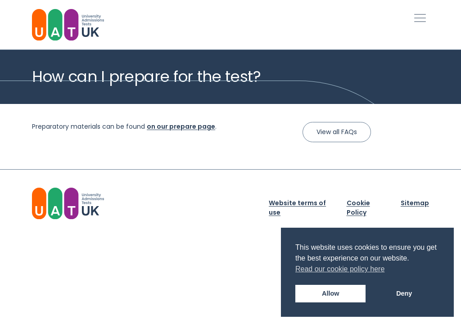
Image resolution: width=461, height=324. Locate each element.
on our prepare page (181, 126)
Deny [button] (404, 293)
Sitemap (415, 202)
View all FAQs (336, 131)
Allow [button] (330, 293)
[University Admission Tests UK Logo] (68, 203)
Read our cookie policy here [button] (339, 269)
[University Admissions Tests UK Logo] (68, 24)
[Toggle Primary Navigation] (420, 18)
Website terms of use (297, 207)
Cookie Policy (358, 207)
